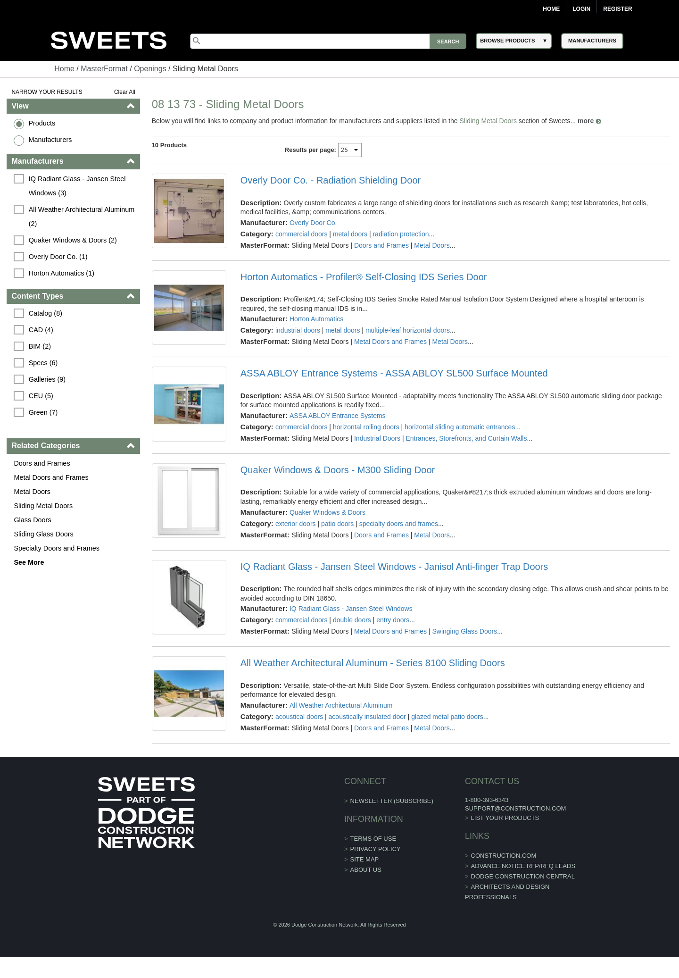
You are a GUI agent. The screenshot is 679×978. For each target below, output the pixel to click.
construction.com (504, 855)
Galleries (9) (47, 379)
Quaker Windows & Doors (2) (73, 240)
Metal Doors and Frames (51, 477)
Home (551, 9)
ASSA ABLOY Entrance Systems (338, 415)
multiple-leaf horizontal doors (407, 330)
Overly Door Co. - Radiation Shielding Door (330, 180)
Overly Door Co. (313, 222)
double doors (352, 620)
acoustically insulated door (367, 716)
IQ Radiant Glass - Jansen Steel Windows (351, 608)
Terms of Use (373, 838)
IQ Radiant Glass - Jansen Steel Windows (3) (78, 186)
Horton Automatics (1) (61, 273)
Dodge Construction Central (523, 876)
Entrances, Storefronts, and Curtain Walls (466, 438)
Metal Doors (32, 491)
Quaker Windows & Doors (327, 512)
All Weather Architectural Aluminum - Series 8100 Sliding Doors (372, 663)
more (586, 121)
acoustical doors (299, 716)
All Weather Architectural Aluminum (341, 705)
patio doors (337, 523)
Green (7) (43, 412)
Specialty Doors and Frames (56, 548)
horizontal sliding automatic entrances (460, 427)
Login (581, 9)
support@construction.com (515, 808)
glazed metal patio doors (447, 716)
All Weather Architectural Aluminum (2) (82, 216)
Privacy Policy (375, 849)
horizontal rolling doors (366, 427)
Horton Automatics (316, 319)
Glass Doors (32, 520)
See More (29, 562)
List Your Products (505, 817)
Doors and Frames (42, 463)
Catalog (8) (45, 313)
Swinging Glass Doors (464, 631)
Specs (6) (43, 363)
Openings (150, 69)
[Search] (328, 41)
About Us (365, 869)
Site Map (364, 859)
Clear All (124, 92)
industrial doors (297, 330)
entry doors (392, 620)
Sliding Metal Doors (43, 506)
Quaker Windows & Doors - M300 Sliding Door (337, 470)
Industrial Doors (377, 438)
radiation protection (401, 234)
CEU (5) (41, 396)
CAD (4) (41, 330)
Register (617, 9)
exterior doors (295, 523)
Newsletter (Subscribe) (391, 800)
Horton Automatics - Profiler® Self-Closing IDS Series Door (363, 277)
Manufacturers (50, 139)
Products (41, 123)
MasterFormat (104, 69)
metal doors (350, 234)
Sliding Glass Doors (43, 534)
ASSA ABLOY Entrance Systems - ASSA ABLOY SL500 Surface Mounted (394, 373)
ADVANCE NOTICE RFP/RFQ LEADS (523, 865)
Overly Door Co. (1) (58, 256)
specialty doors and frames (398, 523)
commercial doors (301, 234)
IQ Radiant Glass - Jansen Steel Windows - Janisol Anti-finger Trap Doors (394, 566)
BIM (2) (40, 346)
